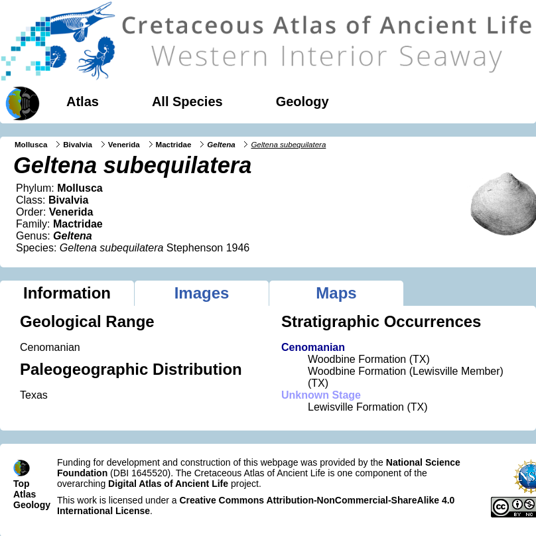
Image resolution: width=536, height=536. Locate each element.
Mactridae (174, 145)
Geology (302, 101)
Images (202, 293)
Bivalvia (77, 145)
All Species (187, 101)
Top (21, 483)
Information (67, 293)
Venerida (124, 145)
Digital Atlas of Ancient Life (168, 483)
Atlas (82, 101)
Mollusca (31, 145)
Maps (336, 293)
